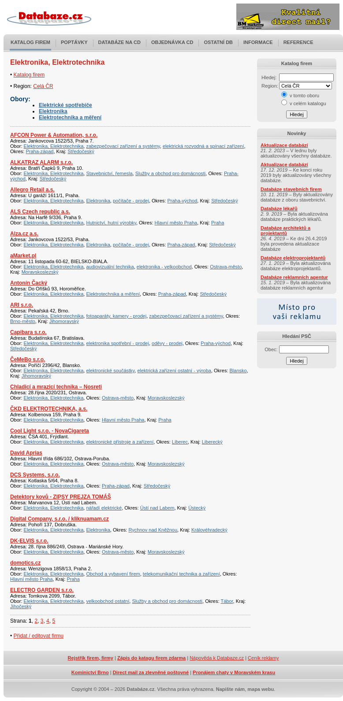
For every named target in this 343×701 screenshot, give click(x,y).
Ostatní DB (218, 42)
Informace (258, 42)
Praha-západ (39, 151)
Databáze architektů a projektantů (285, 230)
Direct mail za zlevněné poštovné (151, 672)
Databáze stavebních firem (291, 189)
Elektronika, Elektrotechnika (54, 146)
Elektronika (53, 111)
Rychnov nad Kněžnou (152, 529)
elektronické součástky (110, 370)
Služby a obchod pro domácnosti (170, 173)
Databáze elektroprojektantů (293, 258)
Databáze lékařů (279, 208)
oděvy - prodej (167, 343)
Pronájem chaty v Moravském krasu (234, 672)
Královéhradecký (209, 529)
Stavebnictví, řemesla (109, 173)
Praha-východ (182, 200)
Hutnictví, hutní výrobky (111, 222)
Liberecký (212, 441)
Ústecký (196, 507)
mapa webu (260, 689)
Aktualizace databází (284, 145)
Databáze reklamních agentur (294, 277)
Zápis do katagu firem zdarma (151, 658)
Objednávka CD (172, 42)
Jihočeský (20, 606)
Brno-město (22, 321)
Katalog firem (30, 42)
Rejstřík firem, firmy (90, 658)
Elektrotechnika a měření (70, 117)
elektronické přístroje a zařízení (119, 441)
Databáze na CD (119, 42)
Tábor (226, 601)
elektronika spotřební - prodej (117, 343)
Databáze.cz (140, 689)
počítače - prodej (131, 200)
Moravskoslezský (40, 272)
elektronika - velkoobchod (164, 266)
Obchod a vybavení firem (113, 573)
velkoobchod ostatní (107, 601)
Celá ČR (43, 86)
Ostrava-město (226, 266)
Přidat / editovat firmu (38, 636)
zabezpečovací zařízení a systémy (123, 146)
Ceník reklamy (263, 658)
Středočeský (80, 151)
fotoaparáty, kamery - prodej (116, 316)
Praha (217, 222)
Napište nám (230, 689)
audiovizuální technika (110, 266)
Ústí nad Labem (157, 507)
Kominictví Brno (90, 672)
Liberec (180, 441)
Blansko (238, 370)
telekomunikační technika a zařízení (181, 573)
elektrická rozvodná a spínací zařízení (203, 146)
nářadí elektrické (104, 507)
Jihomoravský (64, 321)
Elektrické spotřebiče (65, 105)
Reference (298, 42)
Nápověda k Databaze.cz (217, 658)
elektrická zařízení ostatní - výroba (174, 370)
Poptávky (74, 42)
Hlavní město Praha (176, 222)
